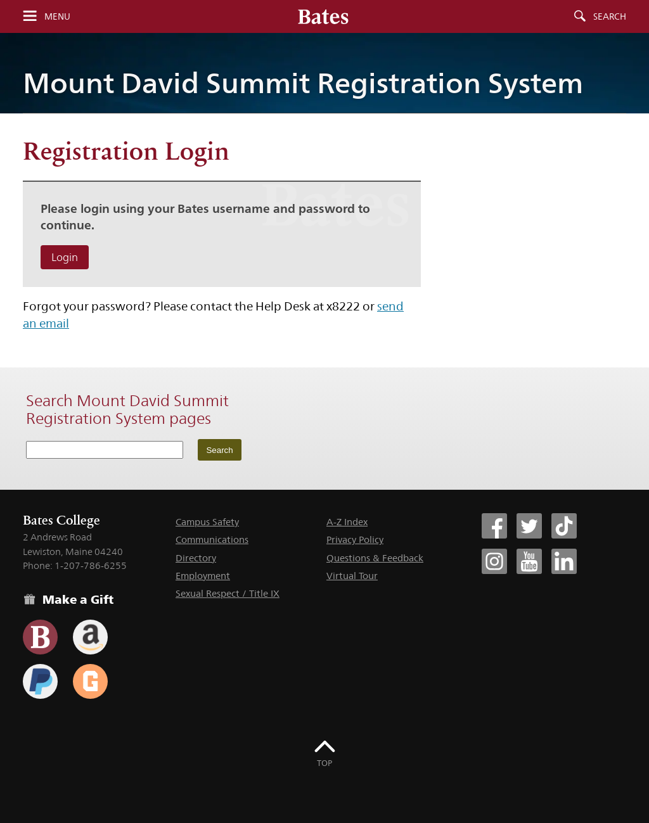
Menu (57, 16)
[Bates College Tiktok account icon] (564, 526)
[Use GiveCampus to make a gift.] (90, 681)
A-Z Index (347, 521)
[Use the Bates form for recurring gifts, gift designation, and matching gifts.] (40, 637)
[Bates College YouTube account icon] (529, 561)
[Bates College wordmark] (323, 16)
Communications (212, 539)
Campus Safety (207, 521)
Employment (203, 575)
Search (609, 16)
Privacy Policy (354, 539)
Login (64, 257)
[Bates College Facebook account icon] (494, 526)
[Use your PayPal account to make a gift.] (40, 681)
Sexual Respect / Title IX (228, 593)
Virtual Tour (352, 575)
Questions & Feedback (374, 557)
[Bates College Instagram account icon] (494, 561)
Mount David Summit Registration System (303, 83)
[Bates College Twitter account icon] (529, 526)
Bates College (61, 520)
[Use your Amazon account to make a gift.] (90, 637)
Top (324, 763)
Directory (196, 557)
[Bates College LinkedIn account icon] (564, 561)
